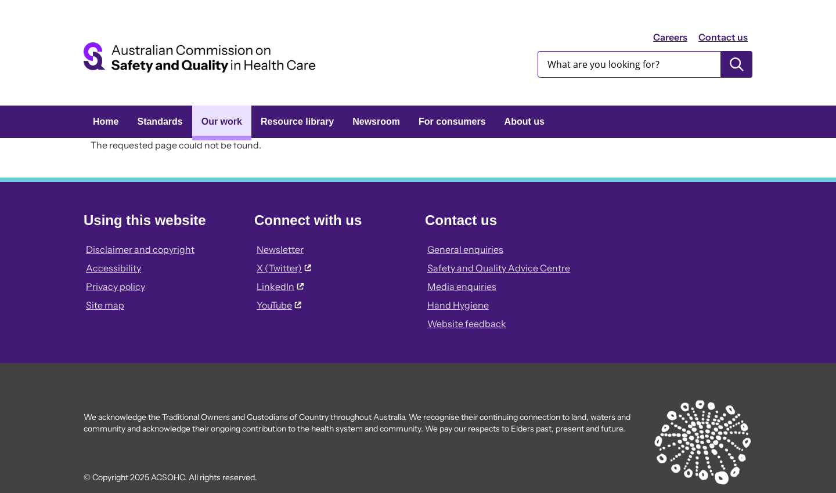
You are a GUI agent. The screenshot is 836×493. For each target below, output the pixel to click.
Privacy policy (115, 286)
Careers (670, 37)
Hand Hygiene (458, 305)
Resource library (297, 121)
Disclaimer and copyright (140, 249)
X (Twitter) (284, 268)
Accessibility (113, 268)
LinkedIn (280, 286)
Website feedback (466, 323)
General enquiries (465, 249)
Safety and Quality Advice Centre (498, 268)
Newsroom (376, 121)
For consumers (452, 121)
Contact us (723, 37)
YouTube (279, 305)
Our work (221, 121)
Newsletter (280, 249)
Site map (105, 305)
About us (525, 121)
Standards (159, 121)
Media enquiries (461, 286)
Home (105, 121)
